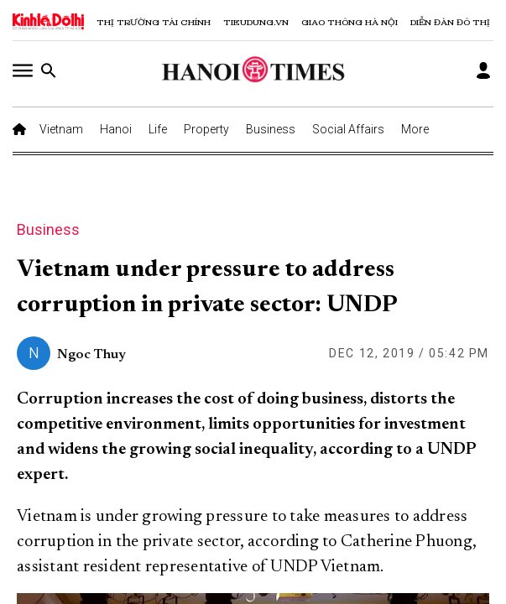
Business (270, 129)
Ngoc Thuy (91, 355)
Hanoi (116, 129)
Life (158, 129)
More (415, 129)
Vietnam (61, 129)
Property (206, 129)
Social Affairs (348, 129)
